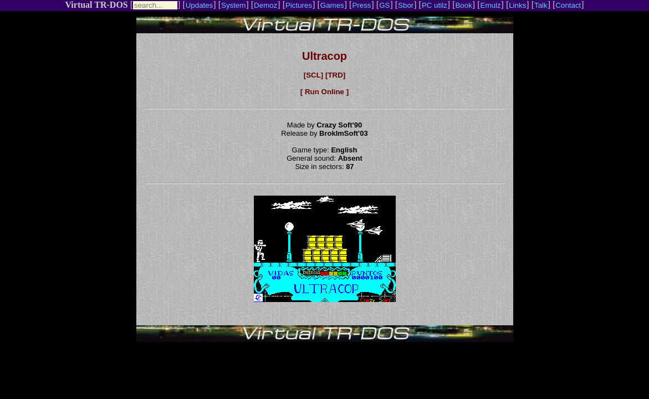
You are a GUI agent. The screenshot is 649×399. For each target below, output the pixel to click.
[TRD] (335, 75)
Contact (568, 5)
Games (332, 5)
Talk (541, 5)
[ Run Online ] (324, 92)
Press (361, 5)
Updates (199, 5)
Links (517, 5)
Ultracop (324, 56)
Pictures (298, 5)
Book (463, 5)
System (233, 5)
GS (384, 5)
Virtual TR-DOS (96, 4)
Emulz (491, 5)
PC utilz (434, 5)
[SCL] (314, 75)
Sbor (405, 5)
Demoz (265, 5)
